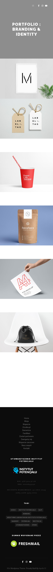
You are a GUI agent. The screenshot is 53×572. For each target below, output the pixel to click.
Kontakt (26, 448)
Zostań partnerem (26, 436)
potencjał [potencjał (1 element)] (26, 521)
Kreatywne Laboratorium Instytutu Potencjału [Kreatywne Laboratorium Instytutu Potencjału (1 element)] (26, 517)
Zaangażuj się (26, 439)
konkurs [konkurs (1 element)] (26, 513)
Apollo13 (42, 568)
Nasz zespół (26, 445)
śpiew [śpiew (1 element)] (34, 525)
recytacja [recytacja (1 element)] (37, 521)
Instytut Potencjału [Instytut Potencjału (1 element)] (27, 510)
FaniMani (26, 433)
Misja (26, 421)
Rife (8, 568)
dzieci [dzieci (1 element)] (13, 510)
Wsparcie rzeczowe (26, 442)
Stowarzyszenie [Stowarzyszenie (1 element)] (22, 525)
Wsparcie (26, 424)
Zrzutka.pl (26, 427)
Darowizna (26, 430)
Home (26, 418)
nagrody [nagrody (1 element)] (15, 521)
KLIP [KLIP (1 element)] (40, 510)
